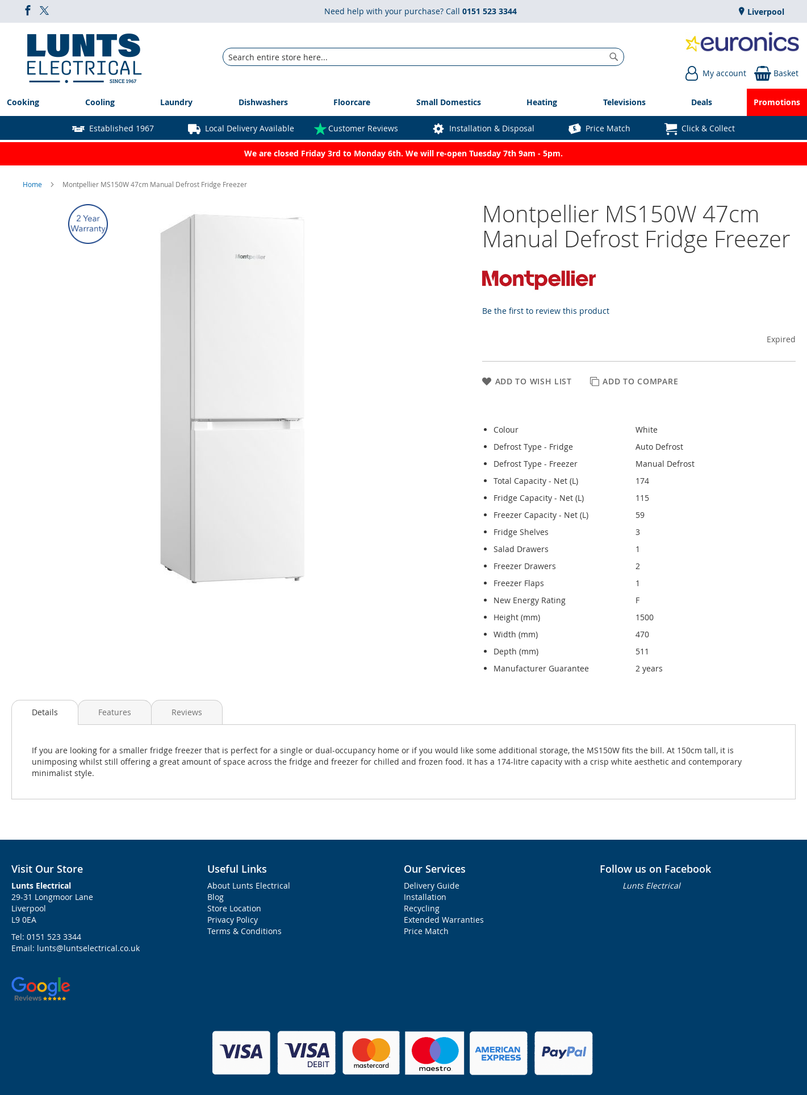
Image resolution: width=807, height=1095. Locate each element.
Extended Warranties (444, 919)
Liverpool (764, 11)
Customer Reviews (363, 128)
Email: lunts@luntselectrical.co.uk (75, 948)
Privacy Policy (232, 919)
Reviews (187, 712)
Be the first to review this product (545, 310)
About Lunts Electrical (248, 885)
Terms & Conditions (244, 931)
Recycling (422, 908)
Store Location (234, 908)
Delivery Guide (431, 885)
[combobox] (423, 57)
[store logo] (84, 57)
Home (33, 184)
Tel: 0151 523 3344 (46, 936)
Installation (425, 896)
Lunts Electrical (651, 885)
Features (114, 712)
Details (45, 712)
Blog (215, 896)
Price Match (608, 128)
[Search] (613, 57)
